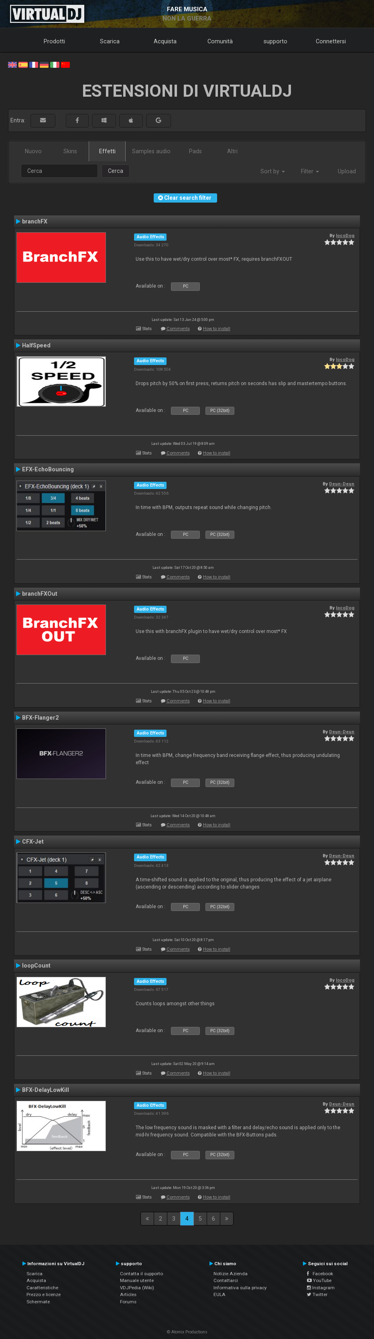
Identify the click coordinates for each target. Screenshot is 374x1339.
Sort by (272, 171)
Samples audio (151, 151)
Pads (195, 151)
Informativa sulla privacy (240, 1287)
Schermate (38, 1302)
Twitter (317, 1294)
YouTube (319, 1280)
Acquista (165, 41)
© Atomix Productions (187, 1332)
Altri (232, 151)
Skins (70, 151)
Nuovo (33, 151)
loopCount (36, 965)
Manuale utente (137, 1280)
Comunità (220, 41)
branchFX (34, 221)
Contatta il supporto (141, 1273)
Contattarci (225, 1280)
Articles (128, 1294)
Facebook (320, 1273)
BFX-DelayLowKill (45, 1090)
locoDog (345, 235)
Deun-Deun (341, 484)
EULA (219, 1294)
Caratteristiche (42, 1287)
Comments (178, 328)
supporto (275, 41)
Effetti (107, 151)
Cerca (115, 171)
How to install (216, 328)
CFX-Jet (33, 841)
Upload (347, 171)
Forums (128, 1302)
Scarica (110, 41)
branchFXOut (39, 593)
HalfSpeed (36, 345)
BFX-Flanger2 (40, 717)
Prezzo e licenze (43, 1294)
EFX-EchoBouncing (48, 469)
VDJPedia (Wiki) (137, 1287)
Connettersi (331, 41)
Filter (310, 171)
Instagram (321, 1287)
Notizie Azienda (230, 1273)
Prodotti (54, 41)
